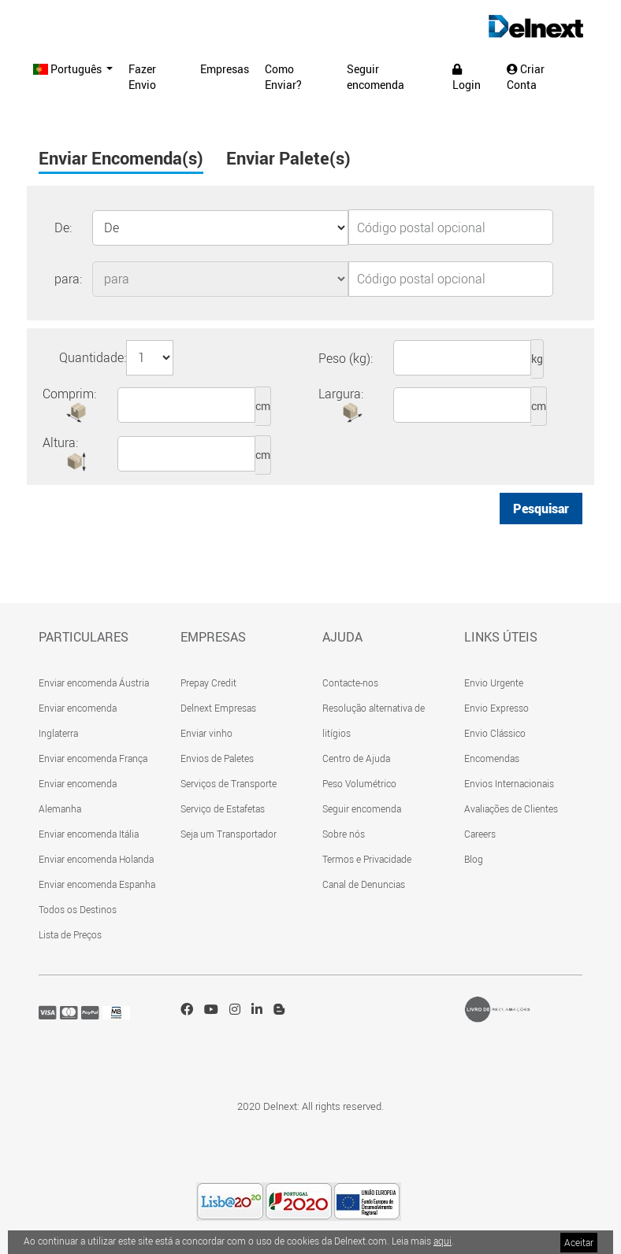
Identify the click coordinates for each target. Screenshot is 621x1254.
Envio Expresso (496, 707)
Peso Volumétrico (359, 783)
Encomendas (491, 758)
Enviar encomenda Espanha (97, 884)
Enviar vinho (206, 733)
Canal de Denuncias (363, 884)
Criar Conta (526, 76)
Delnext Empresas (218, 707)
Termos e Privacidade (366, 859)
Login (466, 78)
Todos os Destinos (78, 909)
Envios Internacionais (509, 783)
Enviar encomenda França (93, 758)
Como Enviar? (283, 76)
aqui (442, 1240)
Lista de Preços (70, 934)
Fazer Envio (142, 76)
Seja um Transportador (228, 833)
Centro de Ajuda (356, 758)
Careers (480, 833)
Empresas (224, 68)
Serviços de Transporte (228, 783)
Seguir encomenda (375, 76)
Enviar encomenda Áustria (94, 682)
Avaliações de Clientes (511, 808)
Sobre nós (343, 833)
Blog (473, 859)
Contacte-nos (350, 682)
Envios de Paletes (217, 758)
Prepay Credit (208, 682)
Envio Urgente (493, 682)
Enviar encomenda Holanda (96, 859)
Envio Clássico (495, 733)
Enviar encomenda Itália (89, 833)
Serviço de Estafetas (222, 808)
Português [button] (68, 68)
